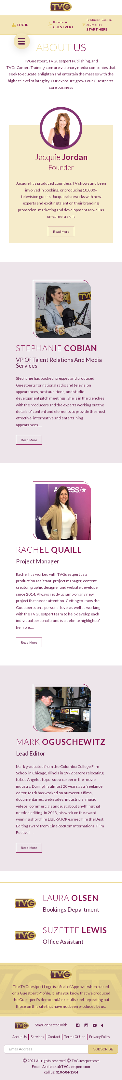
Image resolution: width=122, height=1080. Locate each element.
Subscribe (103, 1049)
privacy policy (99, 1037)
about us (19, 1037)
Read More (61, 231)
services (37, 1037)
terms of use (74, 1037)
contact (54, 1037)
